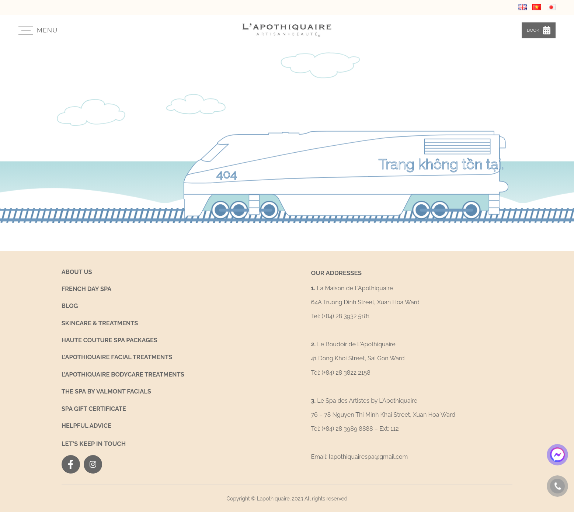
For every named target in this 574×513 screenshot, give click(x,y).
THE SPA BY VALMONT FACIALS (107, 392)
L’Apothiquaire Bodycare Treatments (124, 375)
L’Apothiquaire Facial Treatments (118, 358)
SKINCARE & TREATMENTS (101, 323)
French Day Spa (87, 289)
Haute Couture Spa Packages (111, 340)
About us (77, 271)
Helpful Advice (87, 427)
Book (537, 29)
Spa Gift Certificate (95, 409)
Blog (70, 306)
